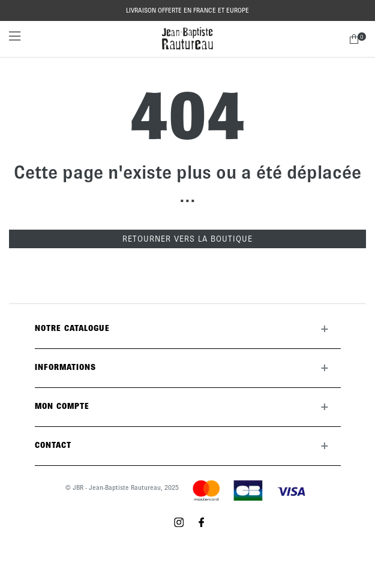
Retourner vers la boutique (187, 238)
